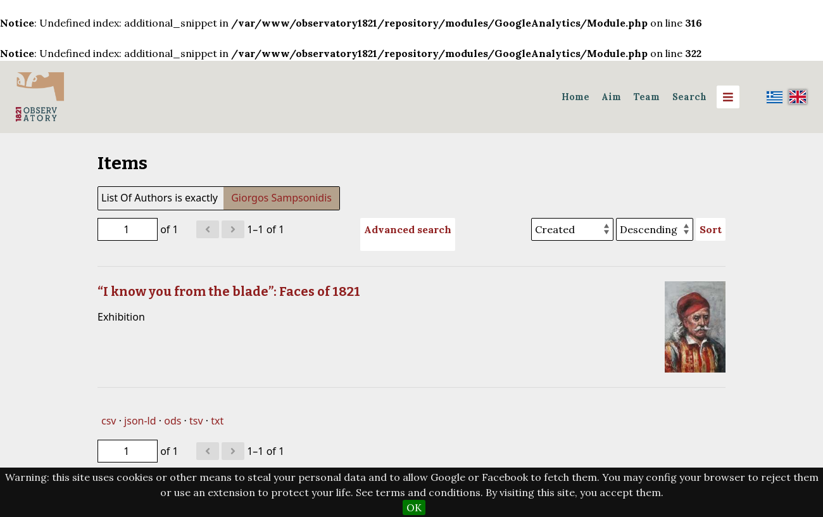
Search (689, 97)
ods (172, 421)
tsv (196, 421)
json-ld (140, 421)
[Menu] (728, 97)
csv (108, 421)
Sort (711, 229)
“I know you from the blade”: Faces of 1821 (228, 291)
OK (414, 507)
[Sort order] (654, 229)
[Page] (127, 229)
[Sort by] (572, 229)
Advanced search (407, 229)
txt (217, 421)
